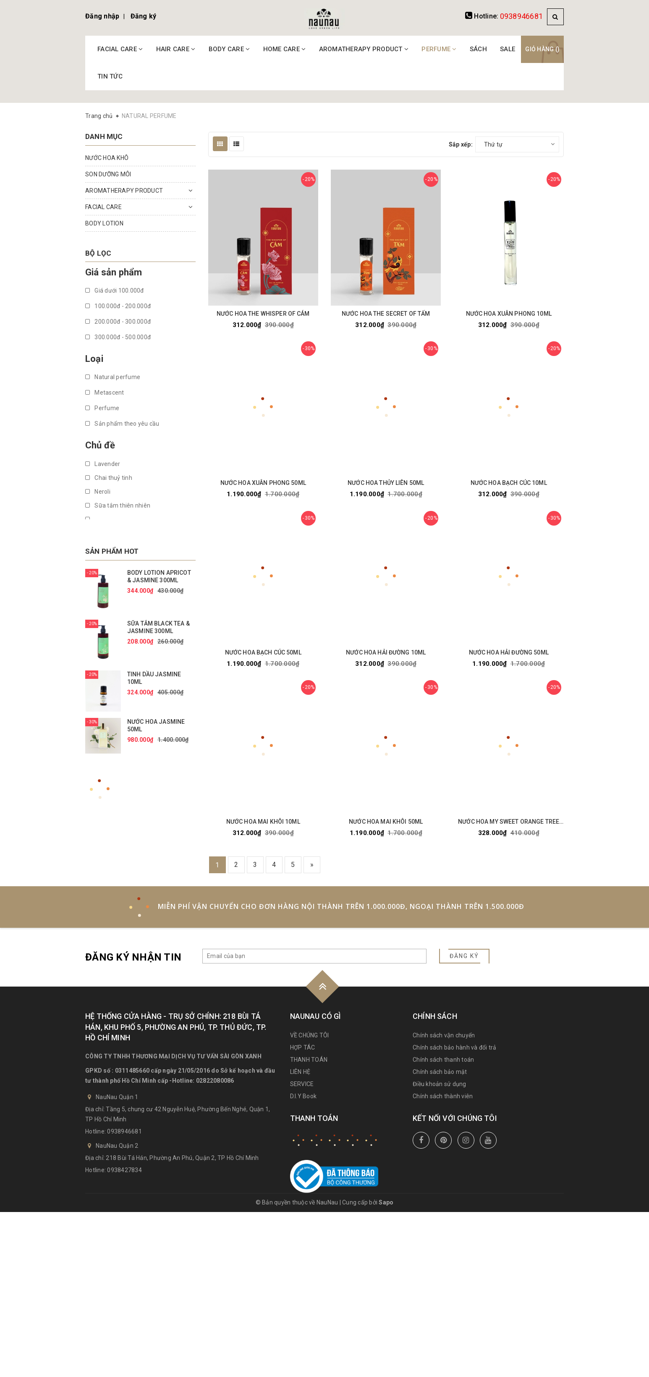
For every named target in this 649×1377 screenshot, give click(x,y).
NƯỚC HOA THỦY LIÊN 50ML (386, 482)
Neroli (97, 491)
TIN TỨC (110, 76)
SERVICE (302, 1084)
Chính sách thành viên (443, 1096)
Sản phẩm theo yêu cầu (122, 423)
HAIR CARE (176, 49)
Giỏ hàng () (542, 49)
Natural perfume (112, 377)
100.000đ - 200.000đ (118, 306)
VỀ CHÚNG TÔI (309, 1035)
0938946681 (521, 16)
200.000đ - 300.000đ (118, 321)
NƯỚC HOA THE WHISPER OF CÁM (263, 313)
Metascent (104, 392)
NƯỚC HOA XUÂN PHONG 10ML (509, 313)
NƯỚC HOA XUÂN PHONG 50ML (263, 482)
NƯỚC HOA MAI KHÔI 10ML (263, 821)
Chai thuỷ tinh (108, 477)
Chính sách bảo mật (440, 1071)
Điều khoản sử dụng (439, 1084)
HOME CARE (284, 49)
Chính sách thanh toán (443, 1059)
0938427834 (124, 1170)
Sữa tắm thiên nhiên (117, 505)
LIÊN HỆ (300, 1071)
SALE (507, 49)
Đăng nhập (102, 16)
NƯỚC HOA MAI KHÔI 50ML (386, 821)
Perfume (102, 408)
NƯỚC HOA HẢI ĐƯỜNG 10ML (386, 652)
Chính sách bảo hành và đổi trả (455, 1047)
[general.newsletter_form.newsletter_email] (314, 956)
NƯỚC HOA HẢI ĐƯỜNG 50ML (509, 652)
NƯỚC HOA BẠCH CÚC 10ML (509, 482)
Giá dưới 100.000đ (114, 290)
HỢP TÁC (302, 1047)
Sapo (386, 1202)
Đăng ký (144, 16)
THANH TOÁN (309, 1059)
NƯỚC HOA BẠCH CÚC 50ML (263, 652)
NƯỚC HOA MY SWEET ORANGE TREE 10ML (508, 821)
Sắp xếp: (461, 144)
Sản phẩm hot (112, 551)
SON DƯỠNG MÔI (108, 174)
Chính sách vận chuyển (444, 1035)
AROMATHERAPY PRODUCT (364, 49)
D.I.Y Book (303, 1096)
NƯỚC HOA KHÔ (106, 157)
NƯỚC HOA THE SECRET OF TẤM (386, 313)
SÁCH (478, 49)
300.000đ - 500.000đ (118, 337)
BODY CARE (229, 49)
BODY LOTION (104, 223)
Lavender (102, 464)
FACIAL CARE (120, 49)
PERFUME (438, 49)
